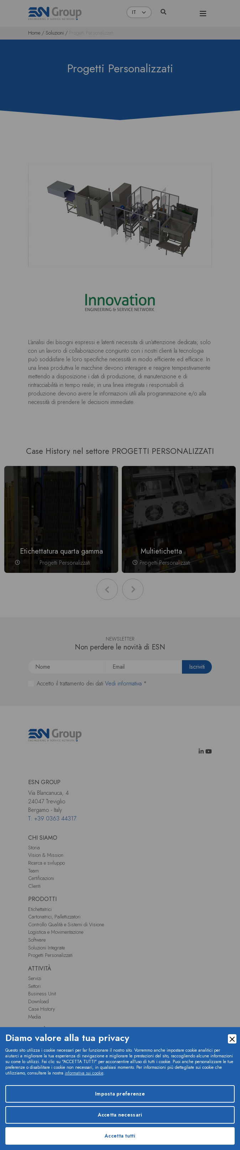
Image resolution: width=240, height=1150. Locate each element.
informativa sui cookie (84, 1073)
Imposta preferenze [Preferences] (120, 1093)
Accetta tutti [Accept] (120, 1135)
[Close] (232, 1038)
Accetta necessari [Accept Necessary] (120, 1114)
